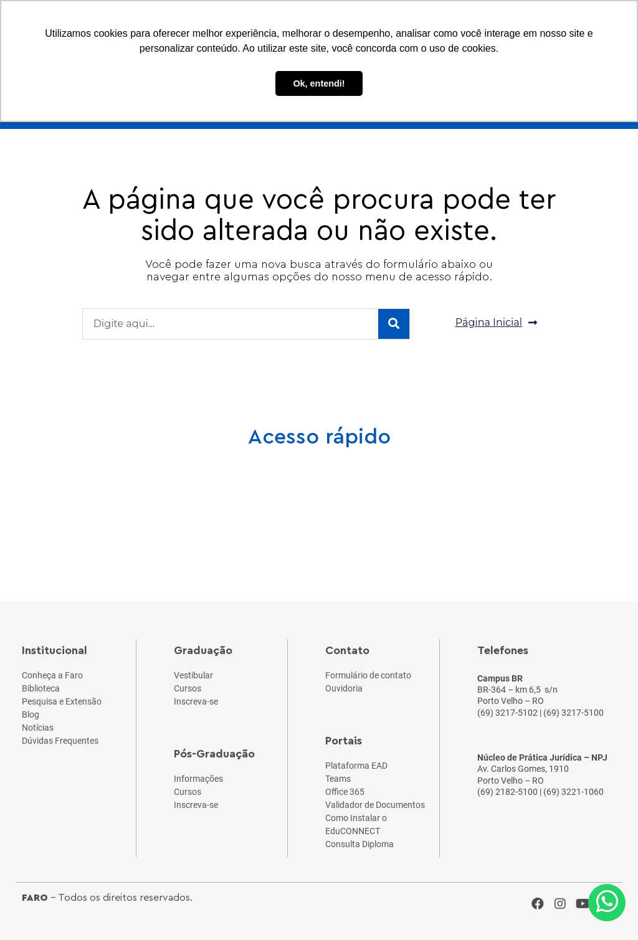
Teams (436, 510)
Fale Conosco (593, 510)
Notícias (358, 510)
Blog (280, 510)
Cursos (123, 510)
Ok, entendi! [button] (319, 83)
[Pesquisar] (393, 324)
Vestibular (202, 510)
